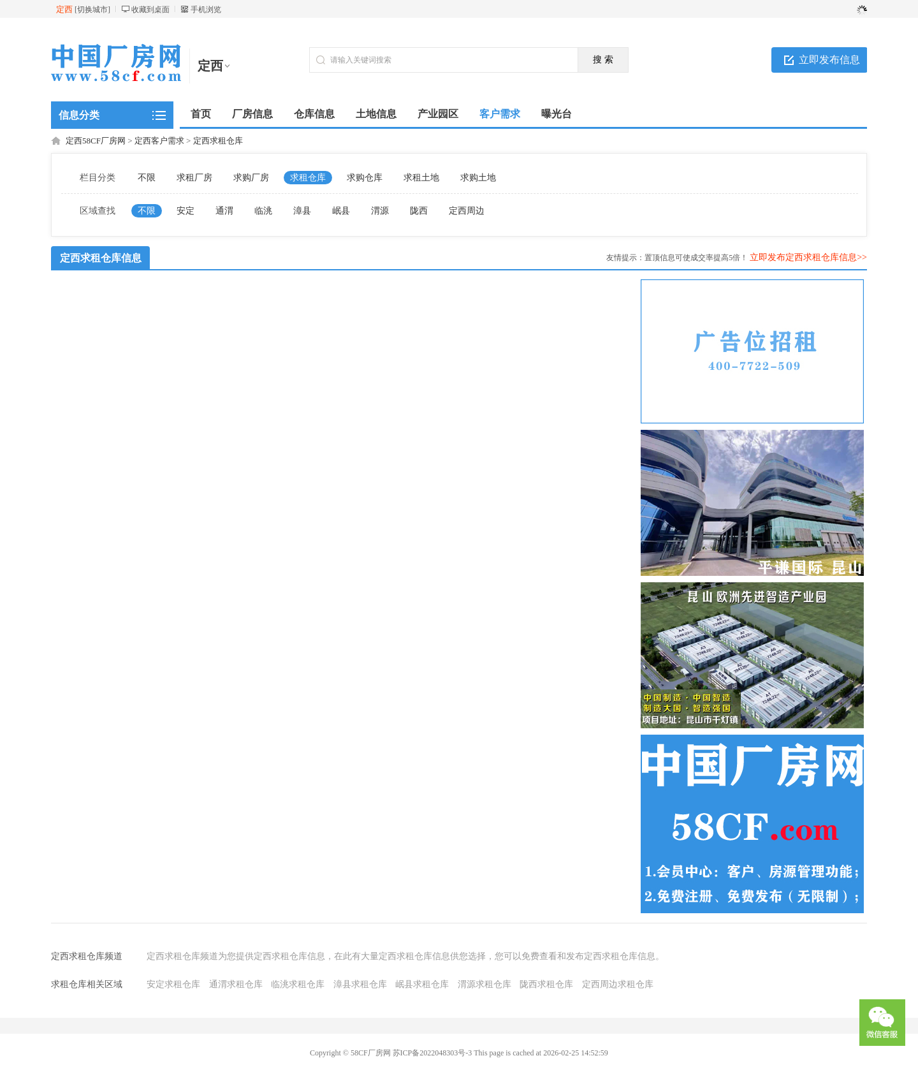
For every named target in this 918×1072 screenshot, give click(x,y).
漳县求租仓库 (360, 984)
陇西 (419, 211)
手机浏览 (206, 9)
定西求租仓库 (218, 140)
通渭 (224, 211)
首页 (201, 113)
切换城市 (92, 9)
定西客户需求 (159, 140)
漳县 (302, 211)
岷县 (341, 211)
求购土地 (478, 177)
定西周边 (466, 211)
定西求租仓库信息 (101, 258)
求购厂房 (251, 177)
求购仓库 (364, 177)
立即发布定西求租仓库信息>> (808, 257)
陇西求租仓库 (546, 984)
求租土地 (421, 177)
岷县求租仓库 (422, 984)
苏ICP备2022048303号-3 (432, 1052)
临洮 (263, 211)
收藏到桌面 (150, 9)
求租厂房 (194, 177)
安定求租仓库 (173, 984)
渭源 (380, 211)
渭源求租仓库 (484, 984)
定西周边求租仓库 (617, 984)
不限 (147, 177)
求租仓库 (308, 177)
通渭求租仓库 (236, 984)
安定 (185, 211)
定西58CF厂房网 (96, 140)
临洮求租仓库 (297, 984)
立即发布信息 (829, 59)
